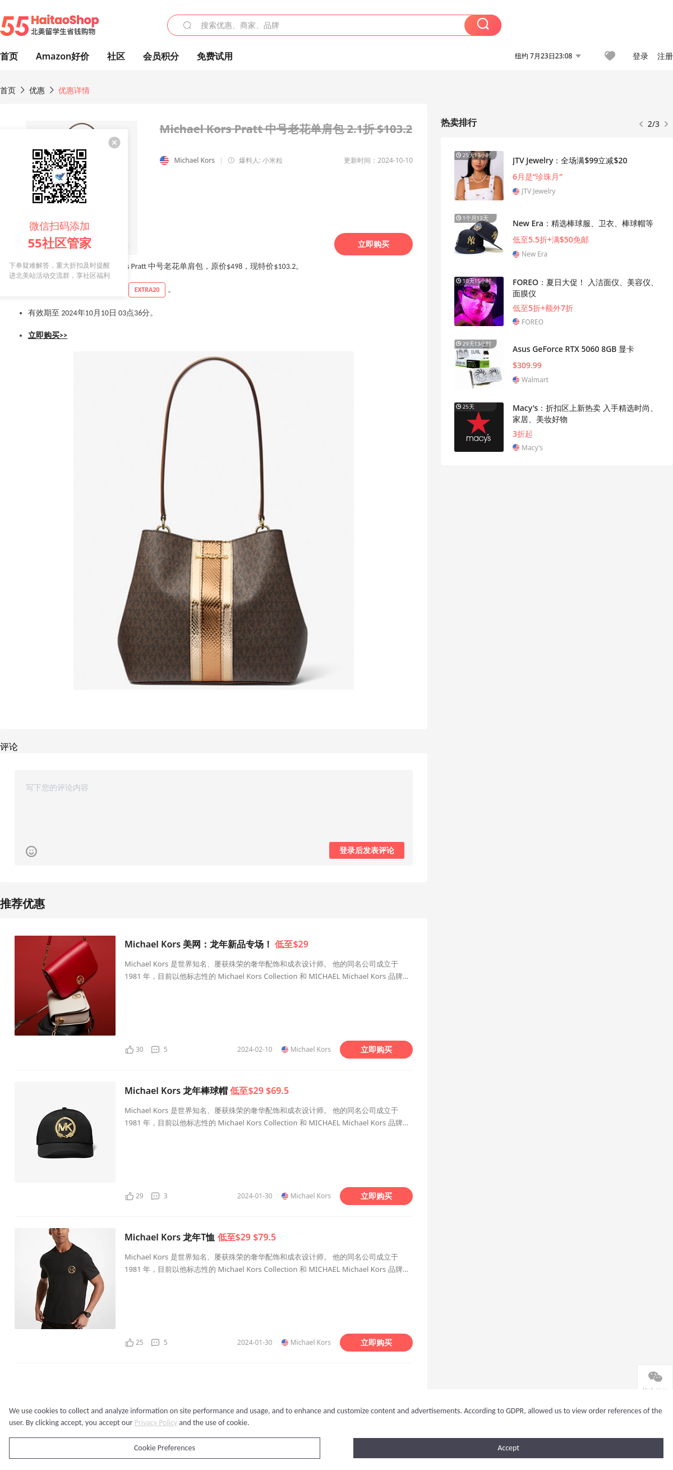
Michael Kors (194, 160)
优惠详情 (74, 90)
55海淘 (49, 25)
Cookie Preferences (164, 1448)
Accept (508, 1448)
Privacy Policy (156, 1422)
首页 (8, 90)
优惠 (38, 90)
